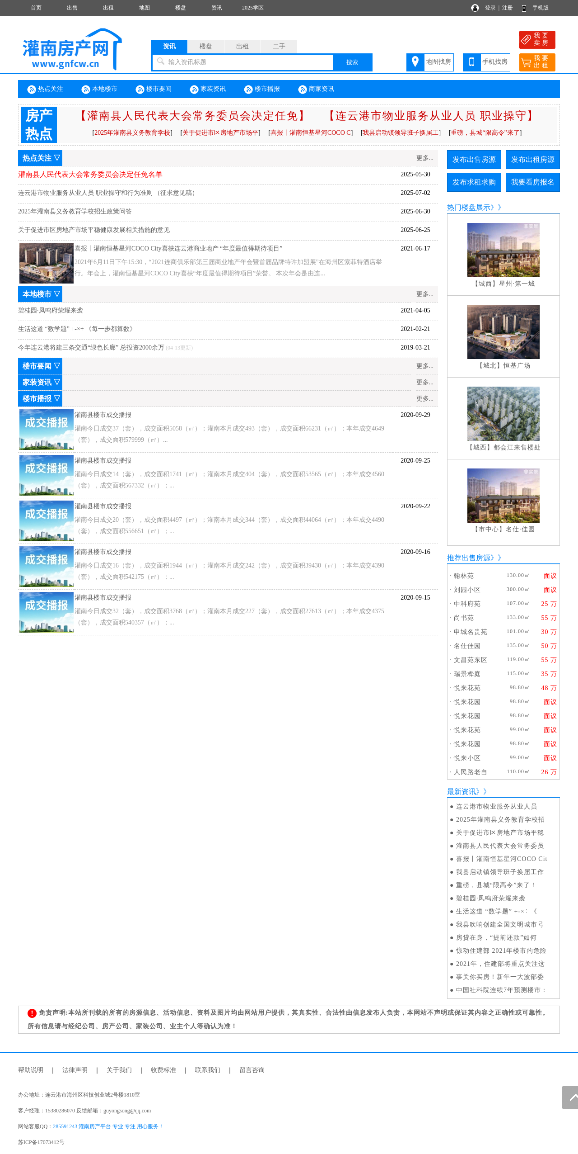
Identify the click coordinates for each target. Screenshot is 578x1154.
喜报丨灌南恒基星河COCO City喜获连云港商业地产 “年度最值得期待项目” (178, 248)
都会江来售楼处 (517, 447)
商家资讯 (316, 89)
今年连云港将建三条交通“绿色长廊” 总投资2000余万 (91, 347)
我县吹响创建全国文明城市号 (500, 924)
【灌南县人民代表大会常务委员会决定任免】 (192, 116)
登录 (490, 8)
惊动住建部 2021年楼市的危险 (501, 950)
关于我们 (119, 1070)
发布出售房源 (474, 159)
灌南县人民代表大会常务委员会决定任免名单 (90, 174)
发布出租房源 (533, 159)
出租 (108, 8)
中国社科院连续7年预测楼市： (502, 990)
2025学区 (253, 8)
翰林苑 (464, 575)
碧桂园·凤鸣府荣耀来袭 (50, 310)
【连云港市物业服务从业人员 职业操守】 (431, 116)
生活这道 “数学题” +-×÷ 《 (496, 911)
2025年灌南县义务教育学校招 (500, 819)
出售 (72, 8)
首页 (36, 8)
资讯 (216, 8)
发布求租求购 (474, 182)
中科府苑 (467, 604)
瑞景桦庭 (467, 674)
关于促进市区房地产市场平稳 (500, 832)
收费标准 (163, 1070)
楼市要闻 (153, 89)
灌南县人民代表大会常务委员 (500, 845)
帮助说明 (30, 1070)
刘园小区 (467, 589)
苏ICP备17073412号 (41, 1142)
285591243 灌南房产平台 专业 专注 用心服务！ (108, 1126)
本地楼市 (99, 89)
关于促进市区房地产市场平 (220, 132)
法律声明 (75, 1070)
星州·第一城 (517, 283)
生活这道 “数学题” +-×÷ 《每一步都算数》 (77, 329)
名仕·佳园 (520, 529)
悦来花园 (467, 702)
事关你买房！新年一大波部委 (500, 977)
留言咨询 (252, 1070)
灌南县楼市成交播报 (103, 414)
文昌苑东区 (471, 660)
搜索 (352, 62)
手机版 (540, 8)
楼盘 (180, 8)
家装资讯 (208, 89)
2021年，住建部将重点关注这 (500, 963)
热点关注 (45, 89)
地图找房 (438, 61)
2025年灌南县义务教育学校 (132, 132)
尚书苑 (464, 618)
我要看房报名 (533, 182)
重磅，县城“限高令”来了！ (496, 885)
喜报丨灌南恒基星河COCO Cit (502, 859)
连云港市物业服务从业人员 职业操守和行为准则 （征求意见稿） (108, 192)
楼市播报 (262, 89)
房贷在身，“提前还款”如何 (496, 937)
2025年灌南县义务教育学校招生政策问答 (75, 211)
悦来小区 (467, 758)
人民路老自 (471, 772)
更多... (425, 158)
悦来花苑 (467, 688)
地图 (144, 8)
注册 (507, 8)
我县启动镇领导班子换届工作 (500, 872)
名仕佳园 (467, 646)
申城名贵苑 (471, 632)
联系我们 (207, 1070)
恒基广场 (517, 365)
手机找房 (495, 61)
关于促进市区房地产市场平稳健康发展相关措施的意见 (94, 230)
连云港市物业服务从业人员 (496, 806)
